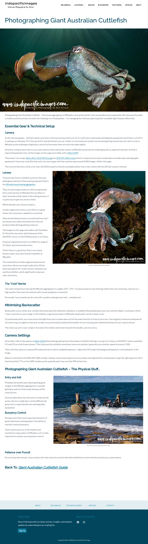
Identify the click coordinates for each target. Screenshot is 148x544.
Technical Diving (74, 505)
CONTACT (110, 505)
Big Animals (56, 505)
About (37, 505)
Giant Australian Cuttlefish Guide (43, 467)
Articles (92, 505)
